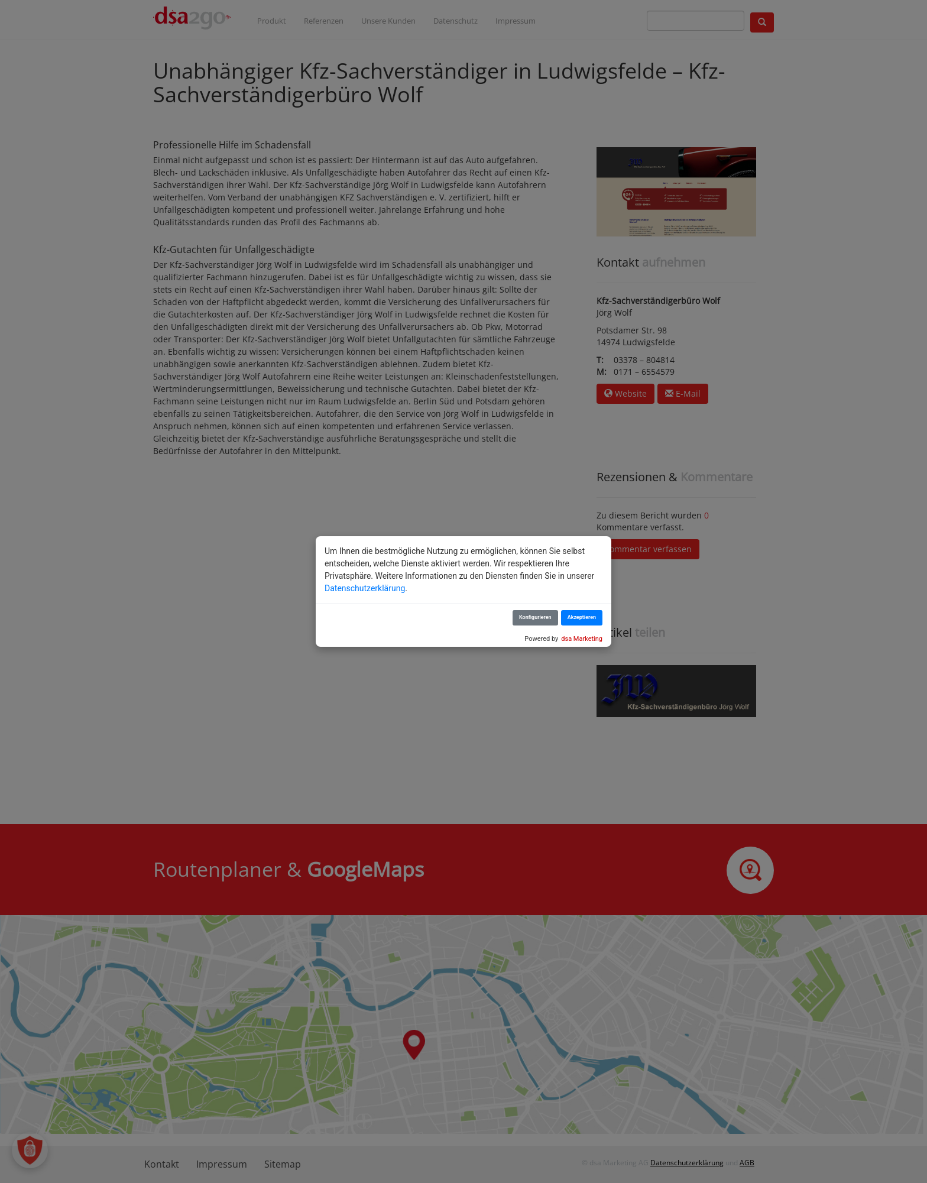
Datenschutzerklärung (365, 588)
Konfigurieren (535, 617)
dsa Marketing (581, 639)
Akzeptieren (582, 617)
